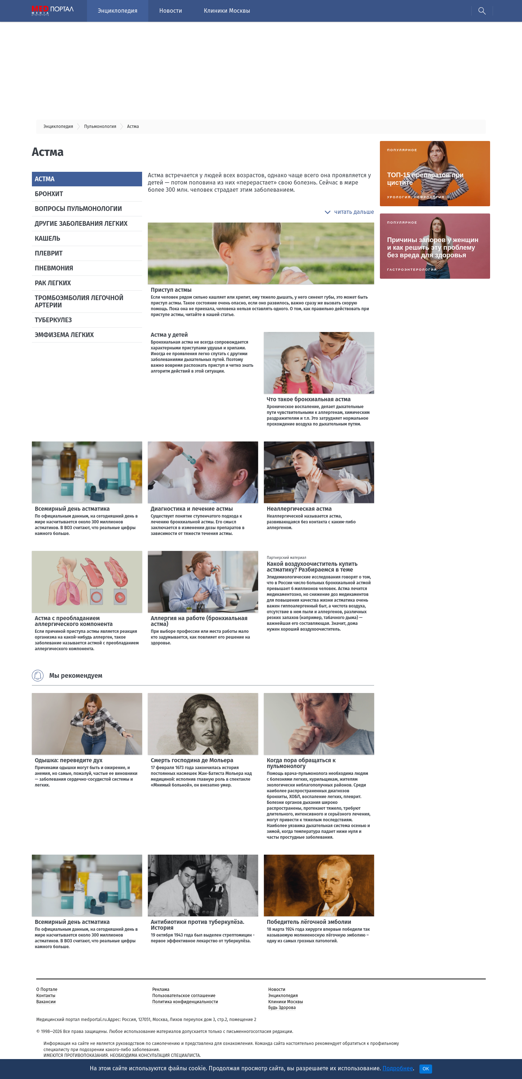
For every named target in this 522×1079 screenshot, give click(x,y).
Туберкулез (53, 320)
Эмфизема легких (64, 335)
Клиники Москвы (227, 10)
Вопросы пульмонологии (78, 209)
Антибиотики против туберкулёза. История (197, 924)
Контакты (45, 995)
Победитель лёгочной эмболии (309, 921)
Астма (44, 179)
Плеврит (49, 253)
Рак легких (53, 283)
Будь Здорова (282, 1007)
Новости (170, 10)
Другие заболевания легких (81, 224)
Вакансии (46, 1001)
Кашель (47, 238)
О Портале (46, 989)
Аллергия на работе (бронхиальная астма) (199, 621)
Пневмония (54, 268)
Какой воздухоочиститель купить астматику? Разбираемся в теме (312, 566)
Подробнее (397, 1068)
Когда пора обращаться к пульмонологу (301, 763)
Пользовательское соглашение (183, 995)
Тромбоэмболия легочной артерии (79, 301)
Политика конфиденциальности (185, 1001)
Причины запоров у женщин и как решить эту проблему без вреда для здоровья (432, 247)
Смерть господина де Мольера (192, 760)
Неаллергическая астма (299, 508)
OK (426, 1068)
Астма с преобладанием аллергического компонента (74, 621)
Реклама (160, 989)
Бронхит (49, 194)
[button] (349, 212)
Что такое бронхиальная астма (309, 399)
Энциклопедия (117, 10)
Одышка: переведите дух (69, 760)
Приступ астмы (171, 289)
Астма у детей (169, 334)
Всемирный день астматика (72, 508)
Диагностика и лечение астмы (192, 508)
